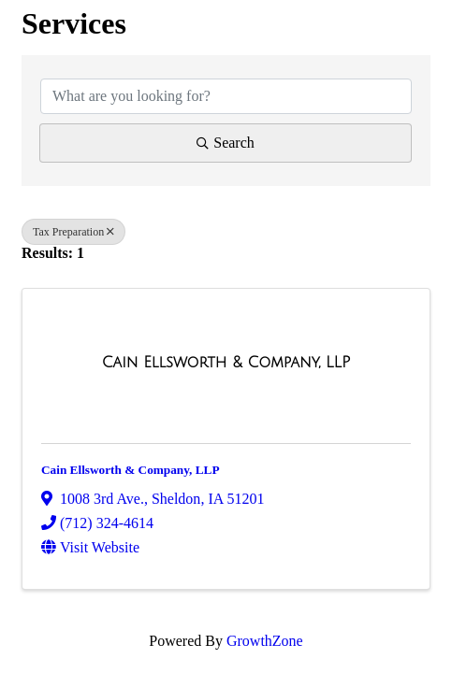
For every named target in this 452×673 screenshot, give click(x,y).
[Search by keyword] (226, 96)
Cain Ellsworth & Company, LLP (130, 470)
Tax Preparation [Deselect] (73, 231)
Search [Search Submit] (226, 142)
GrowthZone (264, 641)
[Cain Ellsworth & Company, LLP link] (226, 362)
